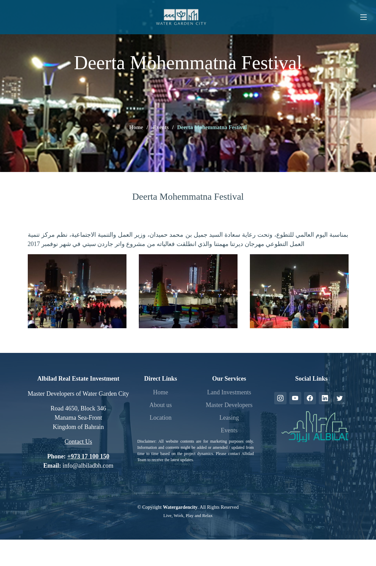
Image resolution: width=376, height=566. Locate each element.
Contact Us (78, 441)
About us (160, 405)
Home (136, 127)
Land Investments (229, 392)
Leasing (229, 418)
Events (160, 127)
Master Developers (229, 405)
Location (160, 418)
